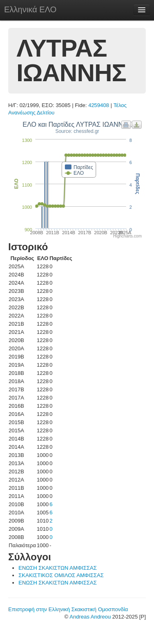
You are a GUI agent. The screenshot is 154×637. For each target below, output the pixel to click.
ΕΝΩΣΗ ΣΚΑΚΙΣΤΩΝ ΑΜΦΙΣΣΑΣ (57, 568)
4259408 (98, 105)
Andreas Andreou (89, 617)
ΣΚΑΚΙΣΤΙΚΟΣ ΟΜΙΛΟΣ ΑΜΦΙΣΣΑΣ (61, 575)
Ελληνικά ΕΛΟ (30, 9)
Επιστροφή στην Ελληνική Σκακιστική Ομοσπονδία (68, 609)
